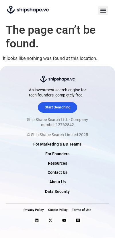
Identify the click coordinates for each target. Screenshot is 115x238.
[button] (103, 10)
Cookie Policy (57, 210)
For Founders (57, 154)
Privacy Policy (34, 210)
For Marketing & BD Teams (57, 144)
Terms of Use (81, 210)
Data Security (57, 191)
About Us (57, 181)
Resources (57, 163)
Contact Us (57, 172)
